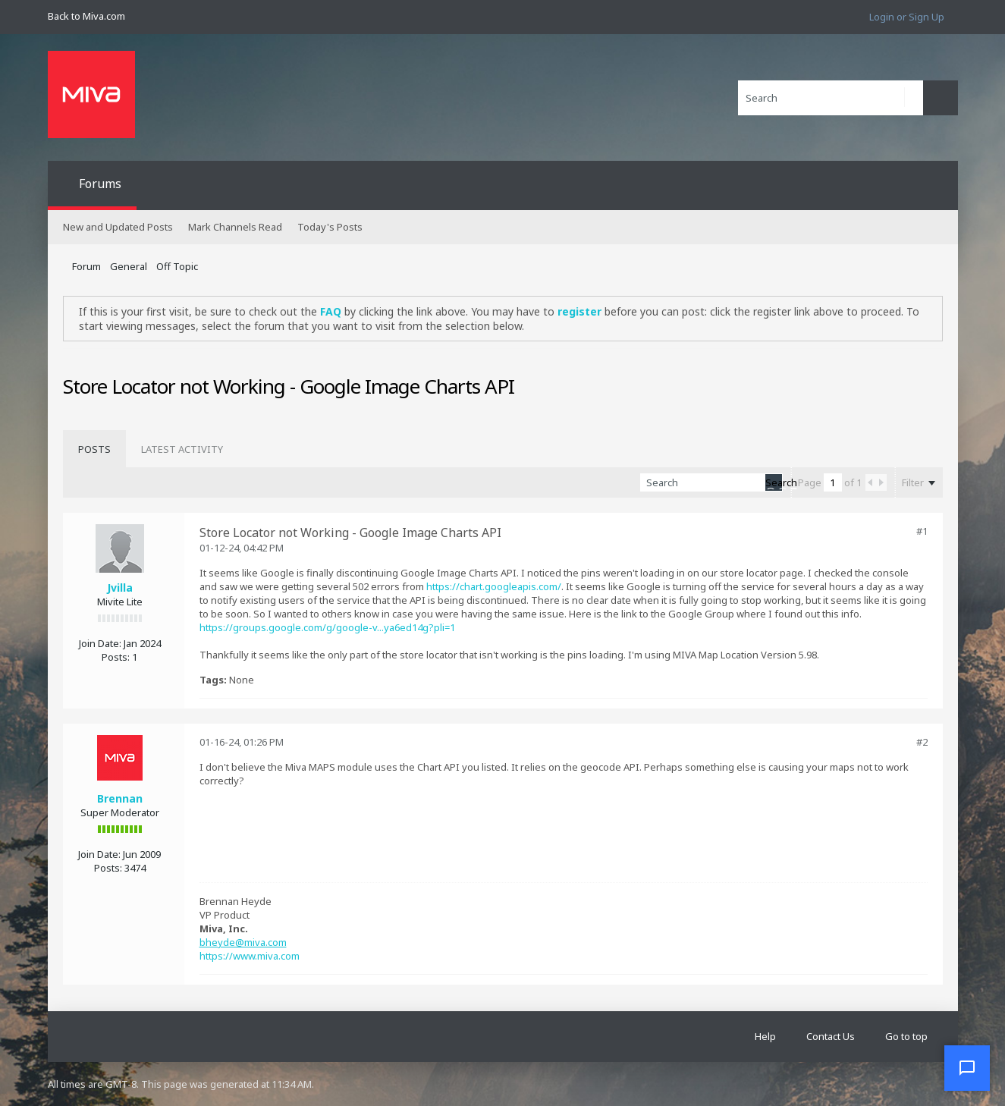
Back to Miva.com (86, 16)
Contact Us (830, 1036)
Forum (86, 266)
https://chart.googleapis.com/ (493, 586)
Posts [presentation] (94, 449)
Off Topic (177, 266)
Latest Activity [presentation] (182, 449)
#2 (922, 742)
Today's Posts (330, 227)
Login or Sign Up (906, 17)
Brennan (120, 798)
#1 (922, 531)
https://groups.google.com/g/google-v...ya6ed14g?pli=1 (327, 627)
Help (765, 1036)
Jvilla (120, 587)
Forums (100, 183)
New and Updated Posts (118, 227)
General (128, 266)
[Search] (830, 97)
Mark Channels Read (235, 227)
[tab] (94, 449)
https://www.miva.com (249, 956)
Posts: (116, 657)
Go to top (906, 1036)
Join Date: (100, 643)
